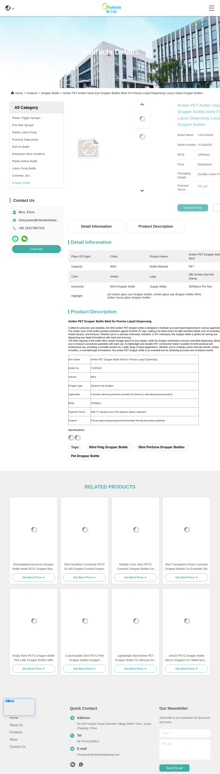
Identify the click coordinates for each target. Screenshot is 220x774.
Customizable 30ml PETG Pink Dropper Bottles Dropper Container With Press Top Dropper (84, 658)
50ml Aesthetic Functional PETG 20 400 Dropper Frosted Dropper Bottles (84, 567)
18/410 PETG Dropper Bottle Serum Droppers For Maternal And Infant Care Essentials (186, 658)
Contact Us (17, 746)
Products (32, 93)
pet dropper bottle (85, 456)
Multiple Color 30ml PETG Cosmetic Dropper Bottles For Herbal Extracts (135, 567)
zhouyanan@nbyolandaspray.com (42, 220)
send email (174, 768)
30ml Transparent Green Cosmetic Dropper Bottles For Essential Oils (186, 566)
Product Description (156, 226)
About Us (16, 725)
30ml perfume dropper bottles (161, 447)
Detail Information (96, 226)
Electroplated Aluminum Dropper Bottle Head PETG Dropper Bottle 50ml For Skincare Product (33, 567)
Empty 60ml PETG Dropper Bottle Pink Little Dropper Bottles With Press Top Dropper (33, 658)
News (14, 739)
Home (19, 93)
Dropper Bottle (50, 93)
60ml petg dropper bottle (108, 447)
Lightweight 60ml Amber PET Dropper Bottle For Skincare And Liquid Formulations (135, 658)
